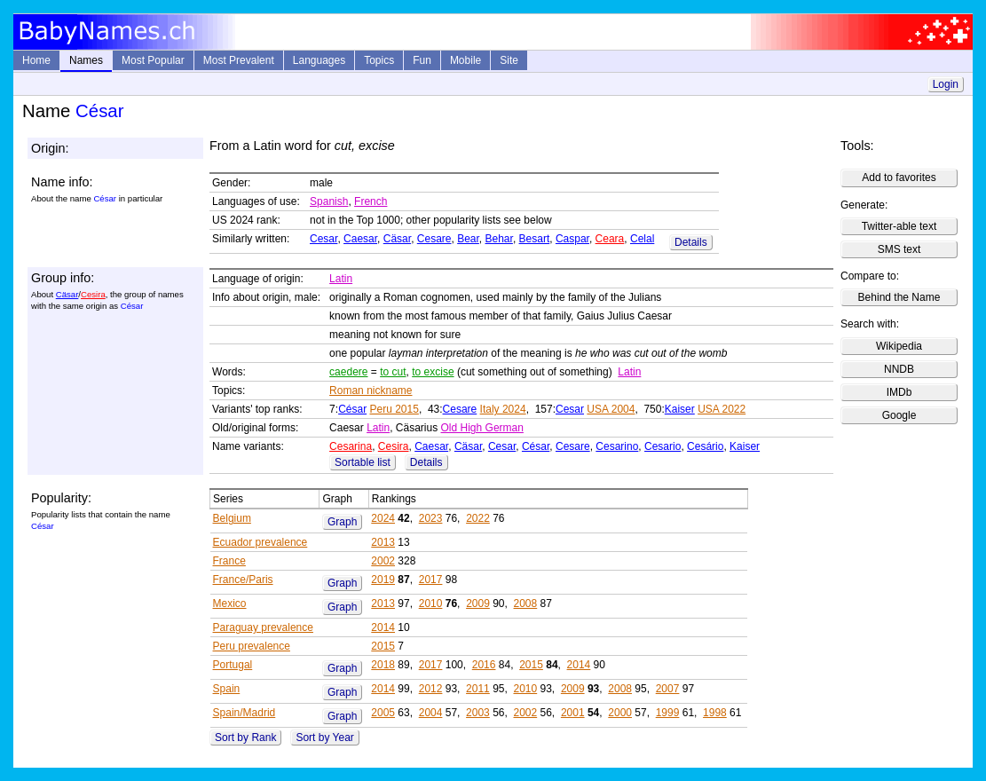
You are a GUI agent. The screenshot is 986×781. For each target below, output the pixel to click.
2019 (383, 579)
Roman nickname (370, 390)
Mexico (230, 603)
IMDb (899, 392)
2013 (383, 542)
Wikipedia (899, 346)
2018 (383, 665)
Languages (319, 60)
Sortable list (362, 462)
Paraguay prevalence (263, 627)
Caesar (360, 239)
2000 (620, 712)
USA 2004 (611, 409)
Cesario (662, 446)
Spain (227, 688)
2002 (383, 561)
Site (509, 60)
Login (945, 84)
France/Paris (243, 579)
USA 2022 (721, 409)
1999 (668, 712)
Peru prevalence (251, 646)
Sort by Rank (245, 737)
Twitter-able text (899, 226)
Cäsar (397, 239)
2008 (526, 603)
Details (690, 242)
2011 (478, 688)
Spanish (329, 201)
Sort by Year (324, 737)
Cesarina (350, 446)
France (229, 561)
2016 (484, 665)
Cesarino (617, 446)
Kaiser (680, 409)
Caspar (572, 239)
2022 (478, 518)
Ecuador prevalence (260, 542)
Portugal (233, 665)
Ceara (610, 239)
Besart (534, 239)
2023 (431, 518)
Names (86, 60)
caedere (348, 372)
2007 (668, 688)
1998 (715, 712)
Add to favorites (898, 177)
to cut (393, 372)
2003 (478, 712)
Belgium (232, 518)
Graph (342, 522)
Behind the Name (899, 297)
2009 (478, 603)
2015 (383, 646)
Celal (642, 239)
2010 (431, 603)
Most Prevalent (238, 60)
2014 (383, 627)
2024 (383, 518)
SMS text (899, 249)
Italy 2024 (503, 409)
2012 (431, 688)
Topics (379, 60)
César (352, 409)
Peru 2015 (393, 409)
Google (899, 415)
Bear (468, 239)
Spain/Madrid (244, 712)
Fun (422, 60)
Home (36, 60)
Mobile (465, 60)
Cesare (434, 239)
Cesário (705, 446)
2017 (431, 579)
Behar (499, 239)
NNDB (899, 369)
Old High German (482, 428)
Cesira (93, 294)
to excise (433, 372)
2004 (431, 712)
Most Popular (153, 60)
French (370, 201)
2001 (573, 712)
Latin (340, 278)
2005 (383, 712)
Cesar (323, 239)
